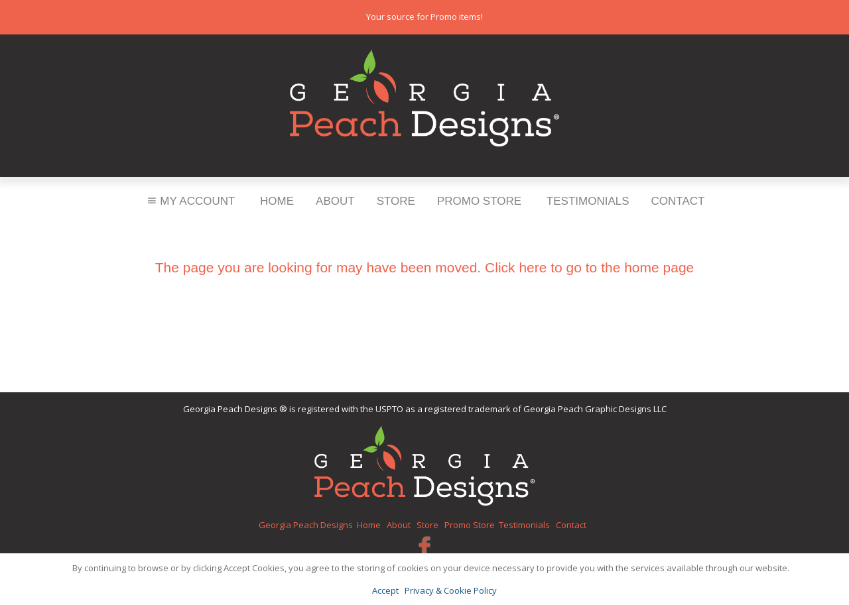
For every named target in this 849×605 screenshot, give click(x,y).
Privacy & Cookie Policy (451, 590)
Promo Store (479, 201)
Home (277, 201)
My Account (190, 201)
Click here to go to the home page (589, 267)
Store (396, 201)
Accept (385, 590)
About (335, 201)
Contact (678, 201)
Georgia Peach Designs (306, 525)
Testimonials (588, 201)
